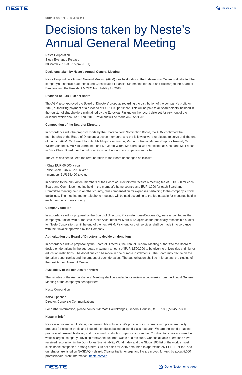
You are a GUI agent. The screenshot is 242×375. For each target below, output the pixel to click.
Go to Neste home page (177, 366)
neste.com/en (98, 356)
